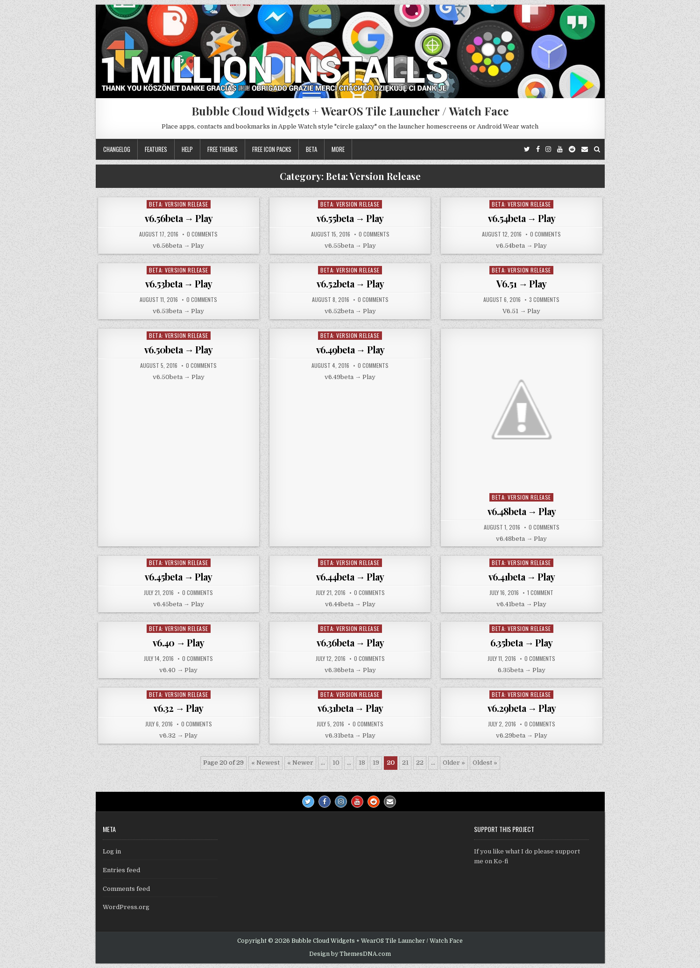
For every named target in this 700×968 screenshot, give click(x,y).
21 (405, 762)
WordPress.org (126, 907)
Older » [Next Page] (454, 762)
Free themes (222, 149)
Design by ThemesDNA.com (350, 954)
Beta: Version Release (178, 204)
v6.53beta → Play (178, 283)
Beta (311, 149)
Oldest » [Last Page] (485, 762)
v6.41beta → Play (521, 576)
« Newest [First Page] (265, 762)
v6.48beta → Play (522, 511)
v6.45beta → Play (178, 576)
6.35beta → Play (521, 642)
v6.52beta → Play (350, 283)
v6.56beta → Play (178, 218)
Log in (112, 851)
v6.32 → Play (178, 708)
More (338, 149)
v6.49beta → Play (350, 349)
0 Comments (202, 234)
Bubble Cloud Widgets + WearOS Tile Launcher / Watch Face (350, 110)
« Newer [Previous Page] (300, 762)
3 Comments (544, 299)
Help (187, 149)
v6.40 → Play (178, 642)
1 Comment (540, 592)
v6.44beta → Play (350, 576)
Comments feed (126, 888)
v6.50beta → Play (178, 349)
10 (335, 762)
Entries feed (121, 870)
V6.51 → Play (521, 283)
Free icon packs (271, 149)
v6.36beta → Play (350, 642)
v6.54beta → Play (521, 218)
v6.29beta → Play (522, 708)
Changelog (116, 149)
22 (420, 762)
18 (362, 762)
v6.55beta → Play (350, 218)
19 (376, 762)
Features (156, 149)
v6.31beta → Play (350, 708)
